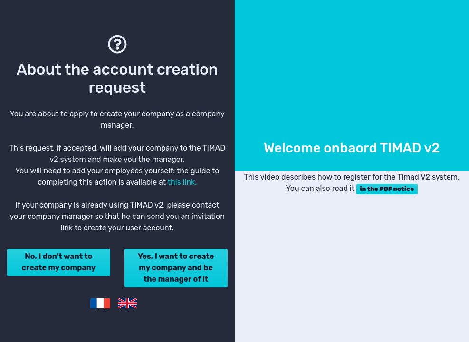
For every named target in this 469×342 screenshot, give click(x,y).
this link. (182, 182)
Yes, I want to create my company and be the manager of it (176, 268)
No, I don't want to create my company (59, 262)
